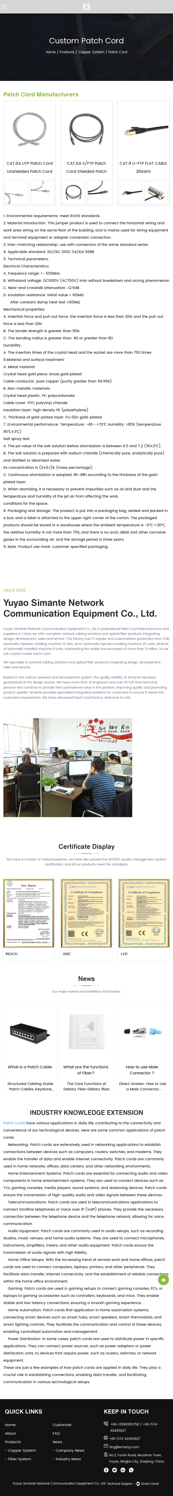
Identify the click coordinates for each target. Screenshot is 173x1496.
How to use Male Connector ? (142, 1070)
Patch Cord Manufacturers (141, 628)
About (13, 1433)
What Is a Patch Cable (30, 1067)
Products (67, 52)
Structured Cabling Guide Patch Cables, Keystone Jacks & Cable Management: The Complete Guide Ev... (30, 1086)
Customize (65, 1425)
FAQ (59, 1433)
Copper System (91, 52)
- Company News (68, 1451)
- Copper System (20, 1451)
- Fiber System (18, 1459)
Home (51, 52)
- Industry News (67, 1459)
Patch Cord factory (88, 697)
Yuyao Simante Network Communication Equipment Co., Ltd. (59, 1483)
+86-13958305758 (124, 1424)
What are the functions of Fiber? (85, 1070)
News (60, 1442)
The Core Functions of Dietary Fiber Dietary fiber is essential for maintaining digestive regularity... (86, 1086)
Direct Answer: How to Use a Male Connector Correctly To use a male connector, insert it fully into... (142, 1086)
